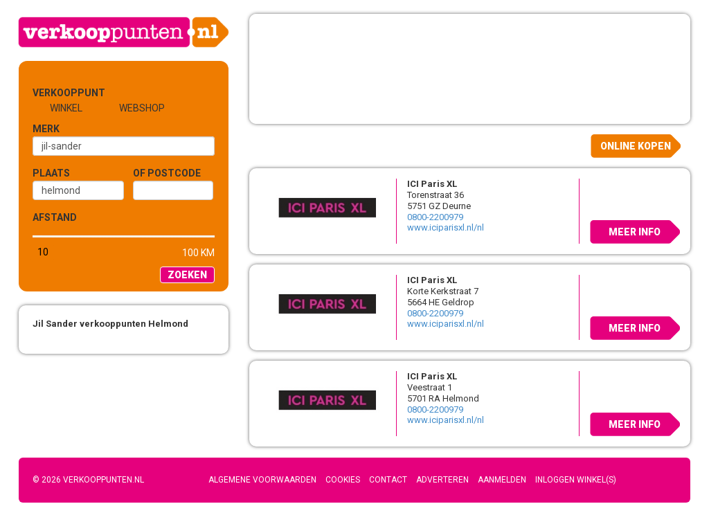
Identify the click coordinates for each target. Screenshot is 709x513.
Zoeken (187, 274)
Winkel (66, 108)
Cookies (342, 480)
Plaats (51, 173)
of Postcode (167, 173)
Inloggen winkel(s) (575, 480)
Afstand (55, 217)
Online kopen (635, 146)
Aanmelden (502, 480)
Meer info (635, 231)
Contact (388, 480)
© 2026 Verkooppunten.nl (88, 480)
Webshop (142, 108)
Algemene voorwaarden (262, 480)
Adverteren (442, 480)
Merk (46, 128)
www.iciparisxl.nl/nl (445, 227)
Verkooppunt (55, 92)
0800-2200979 (435, 217)
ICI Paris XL (432, 184)
